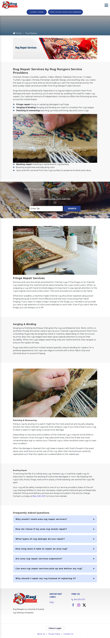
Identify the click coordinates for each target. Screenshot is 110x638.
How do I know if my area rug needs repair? (41, 529)
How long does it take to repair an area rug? (42, 549)
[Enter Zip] (46, 208)
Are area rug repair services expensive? (39, 559)
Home (17, 33)
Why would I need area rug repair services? (41, 519)
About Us (41, 634)
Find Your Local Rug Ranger (65, 12)
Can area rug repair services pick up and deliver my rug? (49, 568)
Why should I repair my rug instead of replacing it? (46, 578)
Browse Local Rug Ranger (55, 198)
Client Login (36, 12)
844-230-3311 (39, 496)
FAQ (52, 602)
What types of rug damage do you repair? (40, 539)
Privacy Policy (54, 634)
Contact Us (68, 634)
